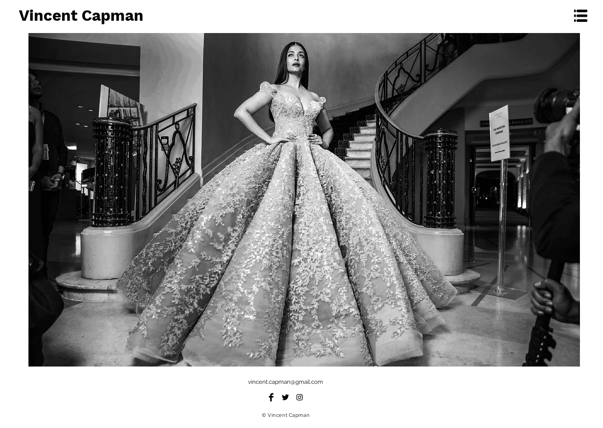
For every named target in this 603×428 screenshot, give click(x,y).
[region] (304, 200)
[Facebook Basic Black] (271, 397)
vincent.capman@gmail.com (285, 381)
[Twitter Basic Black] (285, 397)
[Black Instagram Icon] (299, 397)
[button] (581, 16)
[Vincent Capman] (106, 16)
